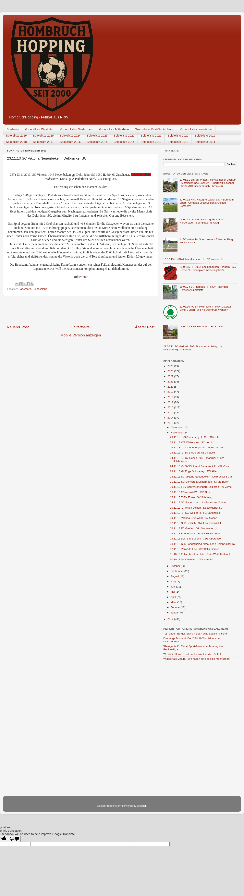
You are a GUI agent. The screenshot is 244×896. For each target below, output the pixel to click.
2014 (170, 417)
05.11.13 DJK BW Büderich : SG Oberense (195, 538)
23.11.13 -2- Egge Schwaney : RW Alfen (193, 471)
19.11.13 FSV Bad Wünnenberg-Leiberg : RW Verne (201, 486)
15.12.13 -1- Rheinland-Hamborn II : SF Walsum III (193, 259)
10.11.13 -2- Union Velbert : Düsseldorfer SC (196, 507)
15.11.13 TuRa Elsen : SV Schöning (191, 497)
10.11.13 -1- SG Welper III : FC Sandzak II (195, 512)
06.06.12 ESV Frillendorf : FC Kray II (201, 326)
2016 (170, 407)
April (174, 597)
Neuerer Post (18, 327)
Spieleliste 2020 (178, 135)
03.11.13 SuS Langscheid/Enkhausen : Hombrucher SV (203, 543)
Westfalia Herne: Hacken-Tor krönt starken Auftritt (192, 654)
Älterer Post (144, 327)
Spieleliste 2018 (16, 141)
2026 (170, 366)
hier (85, 276)
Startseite (13, 129)
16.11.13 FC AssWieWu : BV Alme (190, 492)
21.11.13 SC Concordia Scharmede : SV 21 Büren (199, 481)
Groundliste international (196, 129)
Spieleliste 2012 (178, 141)
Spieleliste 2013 (151, 141)
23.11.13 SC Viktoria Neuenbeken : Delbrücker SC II (201, 476)
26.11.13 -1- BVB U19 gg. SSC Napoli (192, 452)
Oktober (176, 565)
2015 (170, 412)
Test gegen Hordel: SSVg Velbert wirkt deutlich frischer (195, 633)
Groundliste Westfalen (39, 129)
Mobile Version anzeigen (80, 335)
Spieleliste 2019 (204, 135)
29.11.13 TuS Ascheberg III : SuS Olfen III (194, 437)
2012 (170, 619)
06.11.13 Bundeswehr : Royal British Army (195, 533)
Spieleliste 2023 (97, 135)
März (174, 602)
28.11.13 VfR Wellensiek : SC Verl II (191, 442)
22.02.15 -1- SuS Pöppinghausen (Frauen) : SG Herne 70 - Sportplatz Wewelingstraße (207, 268)
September (177, 571)
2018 (170, 397)
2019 (170, 391)
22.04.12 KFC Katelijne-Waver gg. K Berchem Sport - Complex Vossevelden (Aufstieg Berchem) (206, 202)
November (177, 432)
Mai (173, 591)
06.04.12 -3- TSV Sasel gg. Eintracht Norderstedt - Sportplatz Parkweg (201, 221)
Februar (176, 607)
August (175, 576)
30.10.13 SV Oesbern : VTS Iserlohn (191, 559)
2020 (170, 386)
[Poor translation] (14, 839)
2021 (170, 381)
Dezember (177, 427)
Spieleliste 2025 (43, 135)
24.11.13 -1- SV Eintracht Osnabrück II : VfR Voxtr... (200, 466)
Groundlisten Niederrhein (76, 129)
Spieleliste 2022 (124, 135)
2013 (170, 422)
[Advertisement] (80, 310)
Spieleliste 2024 (70, 135)
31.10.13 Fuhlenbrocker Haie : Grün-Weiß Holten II (200, 554)
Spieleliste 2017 (43, 141)
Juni (173, 586)
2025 (170, 371)
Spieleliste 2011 (204, 141)
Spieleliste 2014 (124, 141)
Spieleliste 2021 (151, 135)
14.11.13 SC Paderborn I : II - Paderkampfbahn (198, 502)
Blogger (141, 805)
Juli (173, 581)
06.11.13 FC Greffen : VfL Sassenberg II (193, 528)
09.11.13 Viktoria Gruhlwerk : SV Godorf (193, 517)
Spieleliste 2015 (97, 141)
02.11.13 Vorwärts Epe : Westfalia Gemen (194, 549)
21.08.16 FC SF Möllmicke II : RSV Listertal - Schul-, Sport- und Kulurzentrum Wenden (205, 308)
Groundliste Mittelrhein (114, 129)
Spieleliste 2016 (70, 141)
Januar (175, 612)
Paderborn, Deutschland (33, 288)
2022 (170, 376)
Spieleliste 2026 (16, 135)
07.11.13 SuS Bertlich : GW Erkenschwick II (196, 523)
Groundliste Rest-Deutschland (154, 129)
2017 (170, 402)
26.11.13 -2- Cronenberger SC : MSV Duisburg (197, 447)
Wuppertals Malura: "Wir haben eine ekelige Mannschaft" (196, 658)
